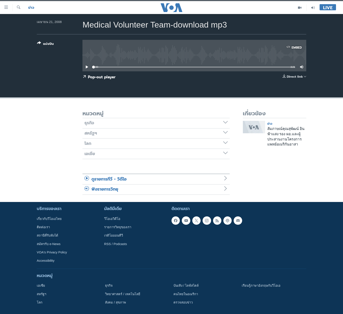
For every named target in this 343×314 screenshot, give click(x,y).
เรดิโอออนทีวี (113, 235)
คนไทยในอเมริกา (185, 294)
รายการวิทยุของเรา (117, 227)
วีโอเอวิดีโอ (112, 218)
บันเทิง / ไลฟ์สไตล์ (186, 285)
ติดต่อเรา (43, 227)
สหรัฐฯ (41, 294)
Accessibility (45, 260)
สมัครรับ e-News (49, 244)
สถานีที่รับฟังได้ (47, 235)
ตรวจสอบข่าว (183, 302)
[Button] (45, 44)
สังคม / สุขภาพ (115, 302)
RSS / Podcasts (115, 244)
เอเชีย (41, 285)
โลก (39, 302)
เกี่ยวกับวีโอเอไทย (49, 218)
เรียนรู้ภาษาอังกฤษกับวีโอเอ (261, 285)
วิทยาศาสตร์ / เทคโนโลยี (122, 294)
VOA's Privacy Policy (52, 252)
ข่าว (31, 7)
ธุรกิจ (109, 285)
